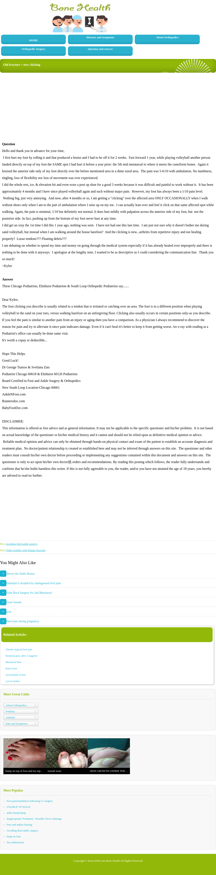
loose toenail (13, 602)
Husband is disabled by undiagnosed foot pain (33, 583)
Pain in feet (11, 668)
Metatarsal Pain (13, 662)
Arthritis (10, 717)
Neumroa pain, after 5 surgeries (21, 655)
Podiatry (10, 711)
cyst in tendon (12, 681)
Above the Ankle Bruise (20, 573)
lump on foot (14, 836)
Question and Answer (100, 49)
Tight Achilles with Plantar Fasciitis (26, 550)
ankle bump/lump (16, 812)
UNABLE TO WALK (18, 806)
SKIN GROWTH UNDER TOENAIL (110, 770)
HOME (33, 40)
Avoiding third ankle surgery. (22, 544)
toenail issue (54, 770)
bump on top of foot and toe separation (25, 770)
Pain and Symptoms (17, 723)
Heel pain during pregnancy (22, 621)
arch (8, 611)
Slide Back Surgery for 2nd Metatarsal (29, 592)
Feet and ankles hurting (19, 824)
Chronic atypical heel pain (18, 649)
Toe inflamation (15, 842)
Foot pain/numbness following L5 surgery (30, 801)
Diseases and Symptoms (100, 37)
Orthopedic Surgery (33, 49)
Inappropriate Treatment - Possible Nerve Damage (34, 818)
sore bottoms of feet (15, 674)
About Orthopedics (167, 37)
